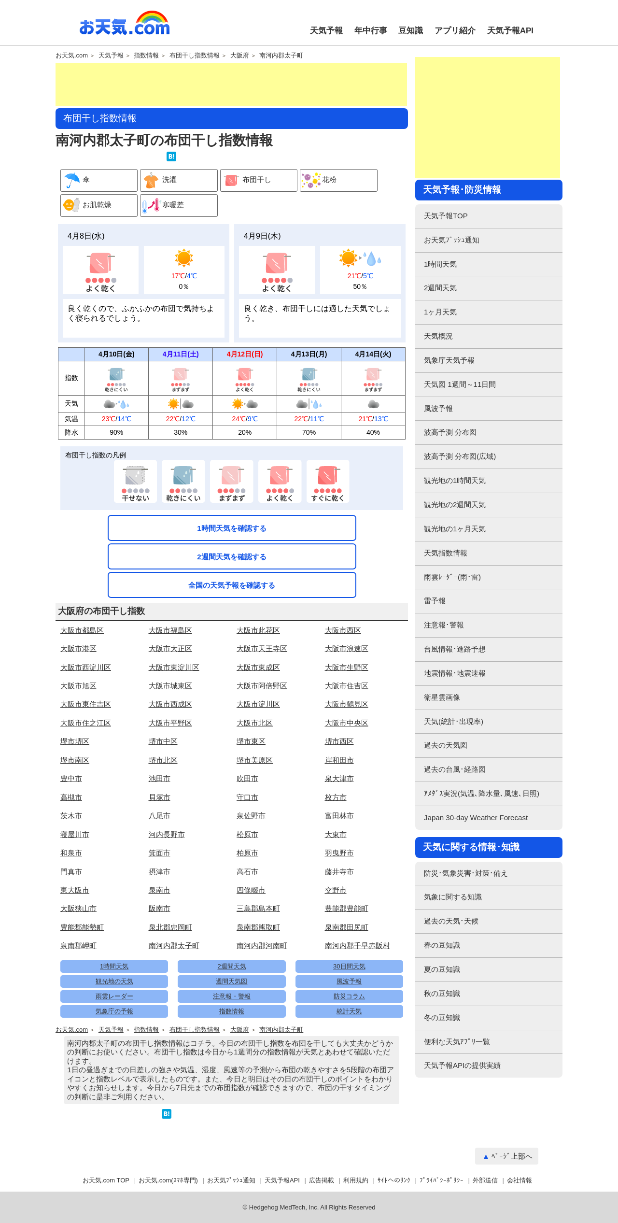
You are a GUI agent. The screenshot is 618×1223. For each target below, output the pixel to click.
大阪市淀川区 (258, 704)
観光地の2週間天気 (455, 504)
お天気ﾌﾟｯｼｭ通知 (451, 240)
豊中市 (71, 778)
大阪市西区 (343, 630)
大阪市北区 (255, 723)
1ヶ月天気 (440, 312)
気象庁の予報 (114, 1011)
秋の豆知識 (442, 993)
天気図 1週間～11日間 (460, 384)
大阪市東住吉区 (85, 704)
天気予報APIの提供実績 (462, 1065)
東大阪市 (74, 890)
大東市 (336, 834)
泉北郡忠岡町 (170, 927)
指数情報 (146, 55)
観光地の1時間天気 (455, 480)
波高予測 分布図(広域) (460, 456)
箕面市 (159, 853)
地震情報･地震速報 (455, 673)
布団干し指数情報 (194, 55)
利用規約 (355, 1180)
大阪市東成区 (258, 667)
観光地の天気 (114, 981)
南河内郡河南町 (262, 945)
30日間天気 (349, 966)
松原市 (247, 834)
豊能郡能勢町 (82, 927)
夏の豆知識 (442, 969)
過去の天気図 (445, 745)
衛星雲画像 (442, 697)
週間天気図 (231, 981)
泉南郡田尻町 (346, 927)
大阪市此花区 (258, 630)
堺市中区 (163, 741)
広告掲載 (321, 1180)
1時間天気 (114, 966)
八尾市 (159, 815)
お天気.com (124, 28)
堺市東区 (251, 741)
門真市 (71, 871)
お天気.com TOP (106, 1180)
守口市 (247, 797)
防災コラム (349, 996)
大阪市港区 (78, 648)
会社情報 (519, 1180)
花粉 (318, 180)
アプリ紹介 (455, 30)
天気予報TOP (446, 216)
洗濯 (158, 180)
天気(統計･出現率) (453, 721)
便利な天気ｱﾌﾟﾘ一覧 (457, 1042)
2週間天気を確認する (231, 557)
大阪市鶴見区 (346, 704)
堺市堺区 (74, 741)
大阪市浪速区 (346, 648)
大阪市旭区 (78, 686)
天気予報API (510, 30)
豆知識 (410, 30)
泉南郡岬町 (78, 945)
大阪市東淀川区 (174, 667)
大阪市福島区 (170, 630)
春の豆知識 (442, 945)
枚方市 (336, 797)
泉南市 (159, 890)
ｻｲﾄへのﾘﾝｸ (394, 1180)
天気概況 (438, 336)
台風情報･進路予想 (455, 649)
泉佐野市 (251, 815)
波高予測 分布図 (450, 432)
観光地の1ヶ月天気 (455, 529)
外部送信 (485, 1180)
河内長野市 (167, 834)
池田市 (159, 778)
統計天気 (349, 1011)
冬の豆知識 (442, 1017)
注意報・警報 (232, 996)
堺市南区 (74, 760)
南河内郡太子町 (281, 55)
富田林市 (339, 815)
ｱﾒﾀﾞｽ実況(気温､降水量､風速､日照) (481, 793)
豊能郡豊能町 (346, 908)
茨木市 (71, 815)
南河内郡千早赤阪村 (357, 945)
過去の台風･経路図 (455, 769)
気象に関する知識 (453, 897)
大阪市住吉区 (346, 686)
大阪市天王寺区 (262, 648)
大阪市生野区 (346, 667)
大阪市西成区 (170, 704)
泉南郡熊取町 (258, 927)
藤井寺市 (339, 871)
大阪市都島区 (82, 630)
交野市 (336, 890)
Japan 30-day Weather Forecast (476, 817)
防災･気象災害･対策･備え (466, 873)
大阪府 (239, 55)
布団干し (246, 180)
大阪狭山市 (78, 908)
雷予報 (435, 601)
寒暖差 (162, 205)
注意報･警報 (444, 625)
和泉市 (71, 853)
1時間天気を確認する (231, 528)
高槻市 (71, 797)
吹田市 (247, 778)
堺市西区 (339, 741)
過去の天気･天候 (451, 921)
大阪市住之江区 (85, 723)
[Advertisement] (231, 84)
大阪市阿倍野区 (262, 686)
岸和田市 (339, 760)
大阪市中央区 (346, 723)
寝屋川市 (74, 834)
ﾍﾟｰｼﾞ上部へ (512, 1156)
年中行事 (370, 30)
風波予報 (349, 981)
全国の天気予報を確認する (231, 585)
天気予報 (326, 30)
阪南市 (159, 908)
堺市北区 (163, 760)
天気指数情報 (445, 553)
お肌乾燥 (86, 205)
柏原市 (247, 853)
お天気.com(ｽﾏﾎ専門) (168, 1180)
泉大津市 (339, 778)
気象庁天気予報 (449, 360)
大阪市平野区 (170, 723)
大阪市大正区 (170, 648)
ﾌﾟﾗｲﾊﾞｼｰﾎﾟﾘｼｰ (442, 1180)
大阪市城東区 (170, 686)
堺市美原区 (255, 760)
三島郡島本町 (258, 908)
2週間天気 (231, 966)
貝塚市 (159, 797)
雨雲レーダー (114, 996)
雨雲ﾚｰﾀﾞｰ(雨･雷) (452, 577)
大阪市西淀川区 (85, 667)
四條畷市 (251, 890)
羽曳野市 (339, 853)
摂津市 (159, 871)
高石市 (247, 871)
